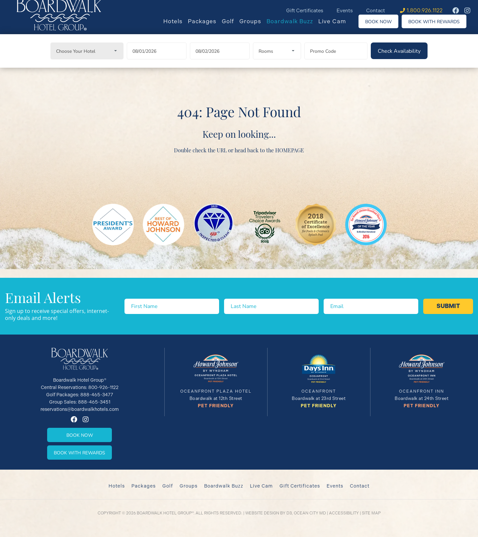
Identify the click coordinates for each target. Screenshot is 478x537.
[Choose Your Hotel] (86, 58)
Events (345, 11)
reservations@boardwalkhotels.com (79, 409)
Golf (233, 26)
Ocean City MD (310, 513)
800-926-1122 (103, 387)
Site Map (371, 513)
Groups (255, 26)
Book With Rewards (439, 26)
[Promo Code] (335, 58)
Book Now (383, 26)
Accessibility (344, 513)
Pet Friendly (216, 405)
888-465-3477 (96, 394)
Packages (207, 26)
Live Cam (337, 26)
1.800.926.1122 (424, 10)
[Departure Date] (220, 58)
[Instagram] (467, 10)
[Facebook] (455, 10)
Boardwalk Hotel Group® (165, 513)
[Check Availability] (399, 58)
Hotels (178, 26)
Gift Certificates (304, 11)
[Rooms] (277, 58)
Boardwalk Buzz (295, 26)
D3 (289, 513)
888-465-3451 (94, 402)
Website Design (262, 513)
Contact (375, 11)
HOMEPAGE (289, 158)
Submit (448, 306)
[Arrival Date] (157, 58)
